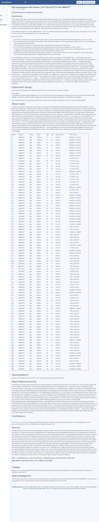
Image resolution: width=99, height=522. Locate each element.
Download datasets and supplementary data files (41, 12)
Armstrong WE (39, 443)
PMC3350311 (44, 486)
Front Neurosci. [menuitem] (43, 444)
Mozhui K (28, 443)
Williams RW (47, 443)
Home (27, 9)
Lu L (33, 443)
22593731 (55, 498)
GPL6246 (75, 393)
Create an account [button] (89, 2)
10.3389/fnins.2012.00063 (58, 486)
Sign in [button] (79, 2)
